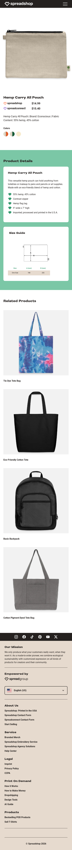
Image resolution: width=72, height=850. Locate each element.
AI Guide (9, 804)
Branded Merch (12, 737)
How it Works (11, 786)
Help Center (11, 751)
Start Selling (11, 724)
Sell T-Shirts (11, 822)
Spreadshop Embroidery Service (21, 742)
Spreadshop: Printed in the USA (21, 710)
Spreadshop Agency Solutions (20, 746)
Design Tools (11, 799)
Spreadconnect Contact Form (19, 719)
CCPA (7, 773)
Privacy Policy (12, 768)
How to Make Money (15, 790)
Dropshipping (11, 795)
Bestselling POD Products (17, 817)
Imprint (8, 764)
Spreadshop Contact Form (18, 715)
